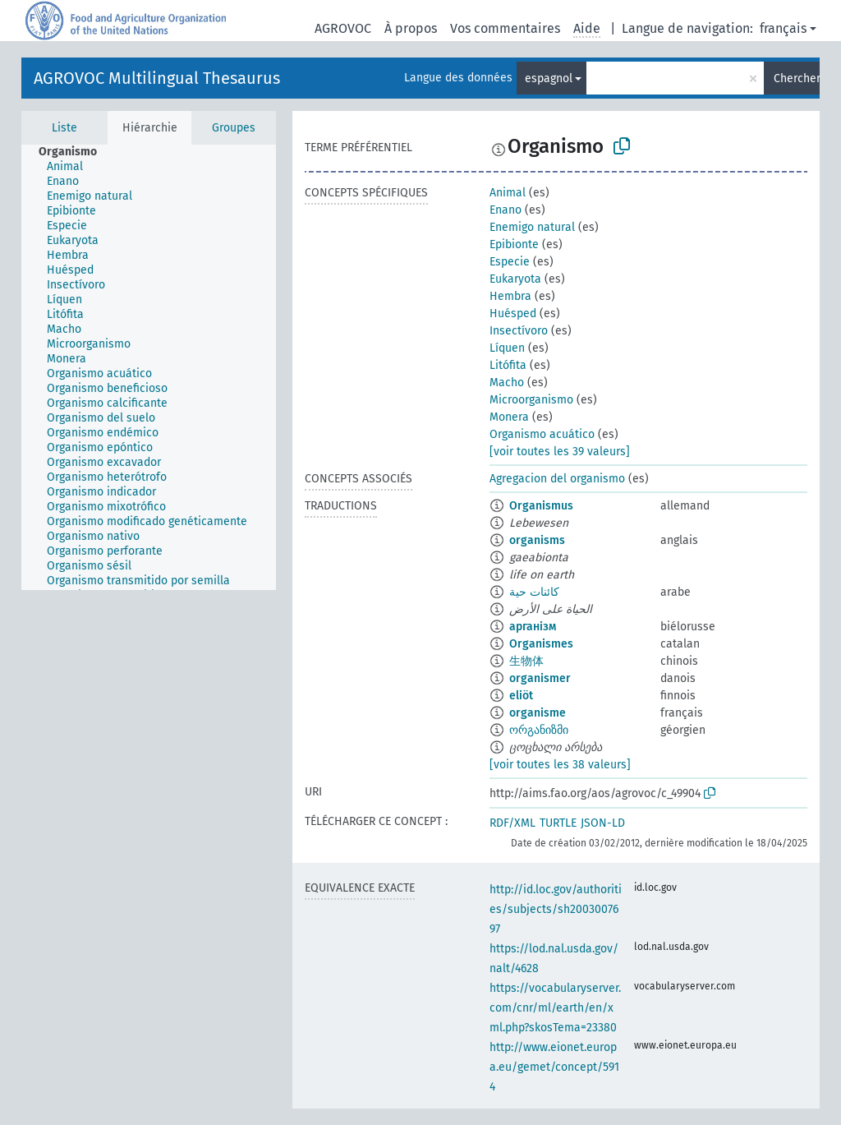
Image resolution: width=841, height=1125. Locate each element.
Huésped (512, 313)
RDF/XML (512, 823)
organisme (537, 713)
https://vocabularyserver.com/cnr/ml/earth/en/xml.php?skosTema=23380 (555, 1008)
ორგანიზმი (538, 730)
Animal (507, 193)
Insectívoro (518, 331)
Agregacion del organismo (557, 479)
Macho (506, 383)
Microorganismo (531, 400)
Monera (509, 417)
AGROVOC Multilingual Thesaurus (157, 78)
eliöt (521, 696)
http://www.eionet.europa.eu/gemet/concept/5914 (554, 1067)
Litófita (507, 365)
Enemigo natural (532, 227)
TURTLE (558, 823)
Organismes (541, 644)
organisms (537, 540)
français (783, 28)
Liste (64, 128)
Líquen (507, 348)
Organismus (541, 506)
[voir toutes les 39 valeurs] (559, 452)
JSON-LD (603, 823)
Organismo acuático (542, 434)
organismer (540, 678)
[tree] (148, 367)
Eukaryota (515, 279)
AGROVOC (343, 28)
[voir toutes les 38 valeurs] (560, 765)
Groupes (233, 128)
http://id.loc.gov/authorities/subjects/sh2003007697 (555, 909)
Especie (509, 262)
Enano (505, 210)
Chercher (797, 78)
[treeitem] (75, 152)
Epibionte (514, 244)
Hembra (510, 296)
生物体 (526, 661)
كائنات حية (534, 592)
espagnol (548, 78)
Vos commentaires (505, 28)
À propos (410, 28)
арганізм (532, 627)
